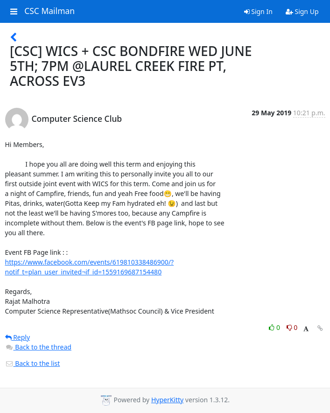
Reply (17, 337)
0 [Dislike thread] (292, 327)
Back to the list (32, 363)
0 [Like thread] (275, 327)
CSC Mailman (49, 11)
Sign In (258, 11)
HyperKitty (167, 399)
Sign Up (302, 11)
